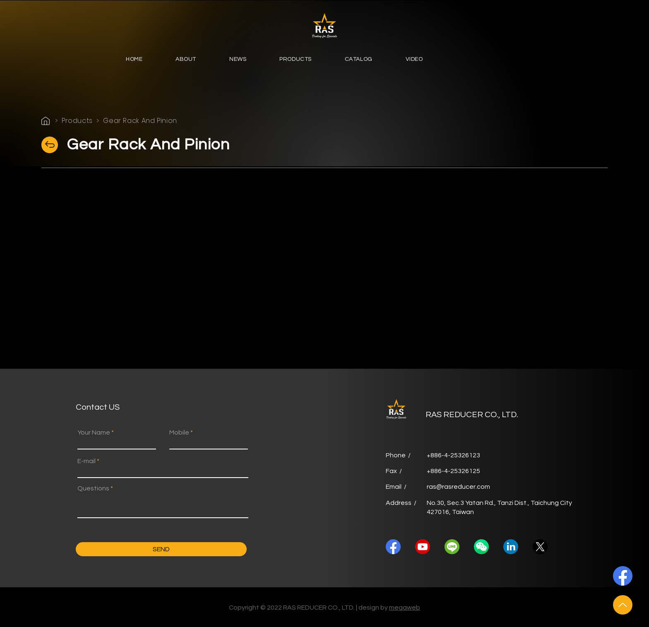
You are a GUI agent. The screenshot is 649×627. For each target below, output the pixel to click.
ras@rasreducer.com (458, 486)
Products (77, 120)
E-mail (86, 461)
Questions (93, 488)
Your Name (93, 432)
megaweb (404, 607)
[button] (185, 60)
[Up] (622, 605)
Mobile (179, 432)
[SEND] (161, 549)
